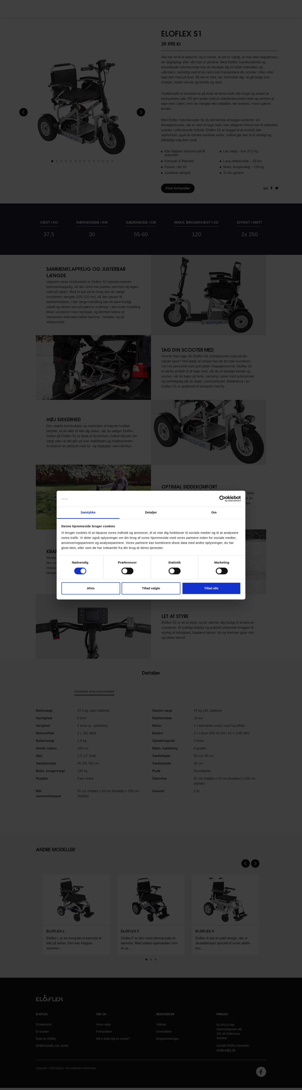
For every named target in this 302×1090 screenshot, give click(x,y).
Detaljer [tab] (151, 512)
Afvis (91, 588)
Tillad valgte (151, 588)
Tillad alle (211, 588)
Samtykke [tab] (88, 512)
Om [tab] (213, 512)
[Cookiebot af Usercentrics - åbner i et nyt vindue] (222, 498)
